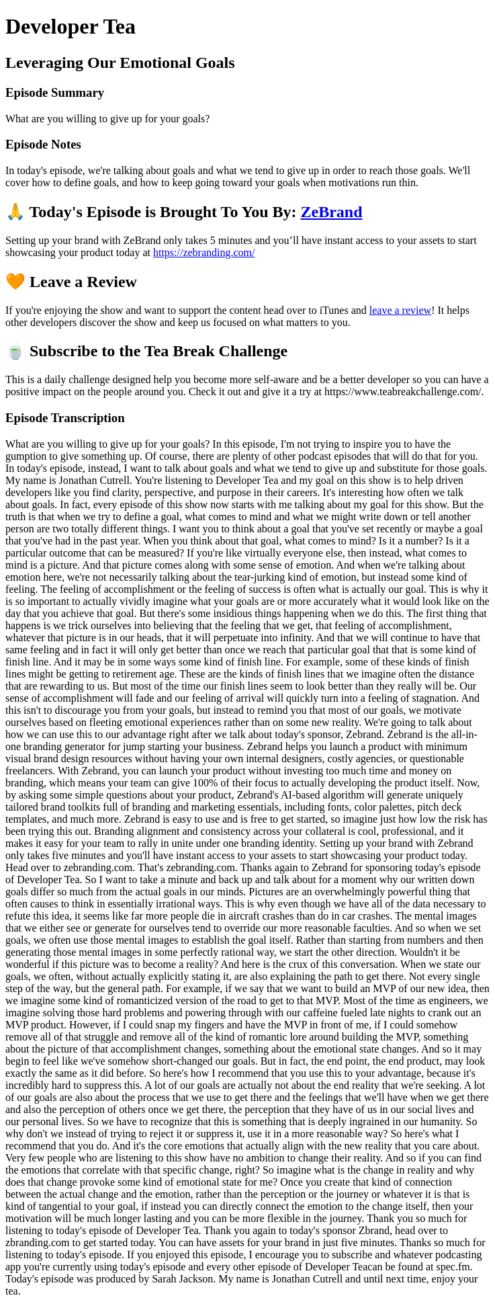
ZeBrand (332, 211)
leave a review (400, 310)
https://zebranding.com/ (204, 252)
